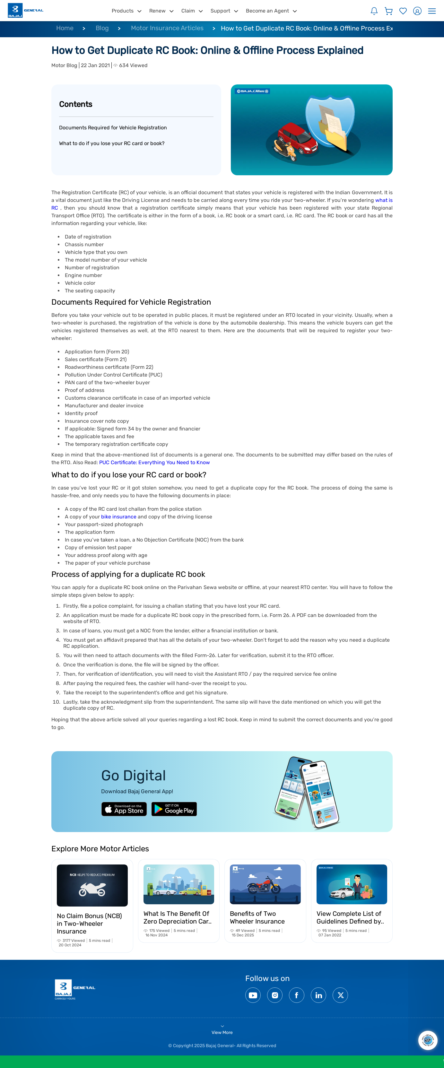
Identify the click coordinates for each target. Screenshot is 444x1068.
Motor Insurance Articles (167, 28)
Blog (102, 28)
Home (65, 28)
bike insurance (118, 517)
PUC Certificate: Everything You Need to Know (154, 462)
